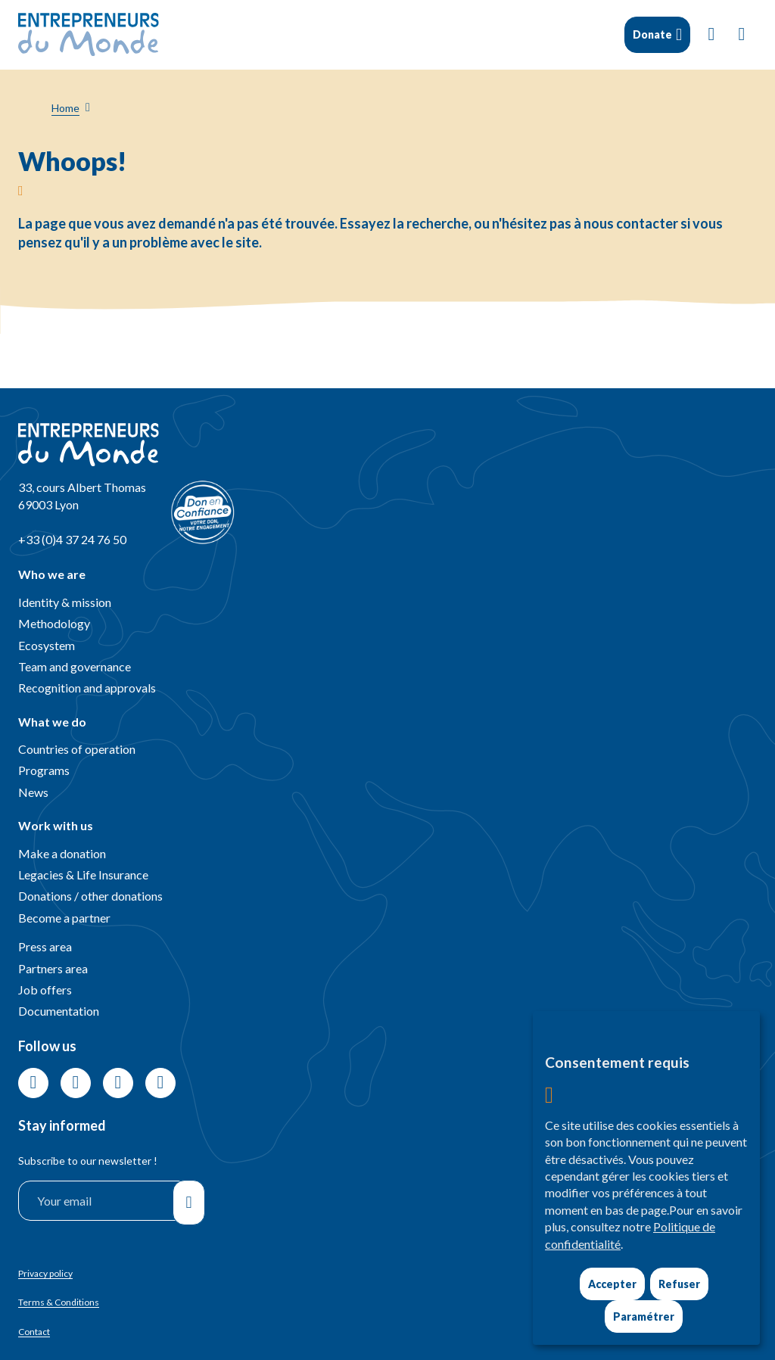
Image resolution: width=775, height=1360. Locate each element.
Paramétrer (643, 1316)
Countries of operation (76, 749)
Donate (652, 34)
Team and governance (74, 666)
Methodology (54, 623)
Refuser (679, 1284)
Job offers (45, 989)
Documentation (58, 1011)
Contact (34, 1331)
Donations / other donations (90, 896)
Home (65, 107)
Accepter (612, 1284)
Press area (45, 946)
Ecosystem (46, 645)
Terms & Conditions (58, 1302)
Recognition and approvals (87, 687)
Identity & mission (64, 602)
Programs (44, 770)
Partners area (53, 968)
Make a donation (62, 853)
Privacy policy (45, 1273)
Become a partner (64, 917)
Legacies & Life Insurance (83, 874)
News (33, 792)
